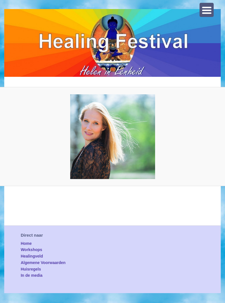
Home (26, 243)
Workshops (31, 249)
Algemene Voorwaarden (43, 262)
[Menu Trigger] (207, 10)
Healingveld (32, 256)
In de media (31, 275)
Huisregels (31, 269)
